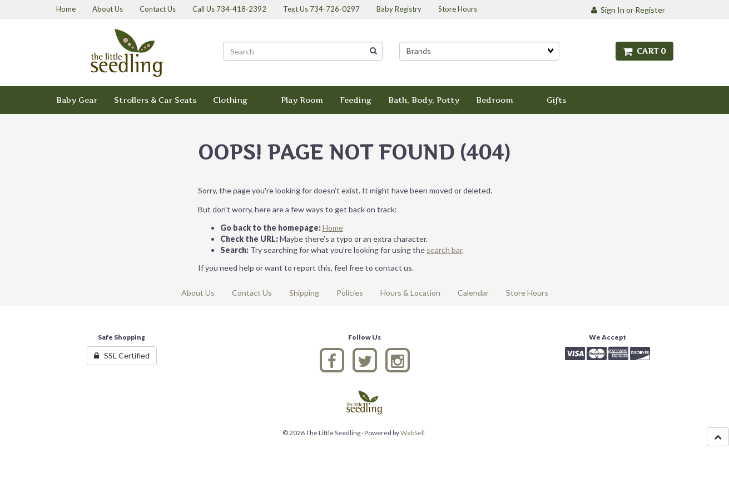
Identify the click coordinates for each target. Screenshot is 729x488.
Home (333, 227)
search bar (444, 250)
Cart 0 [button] (644, 51)
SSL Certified (122, 355)
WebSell (412, 433)
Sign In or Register (628, 9)
